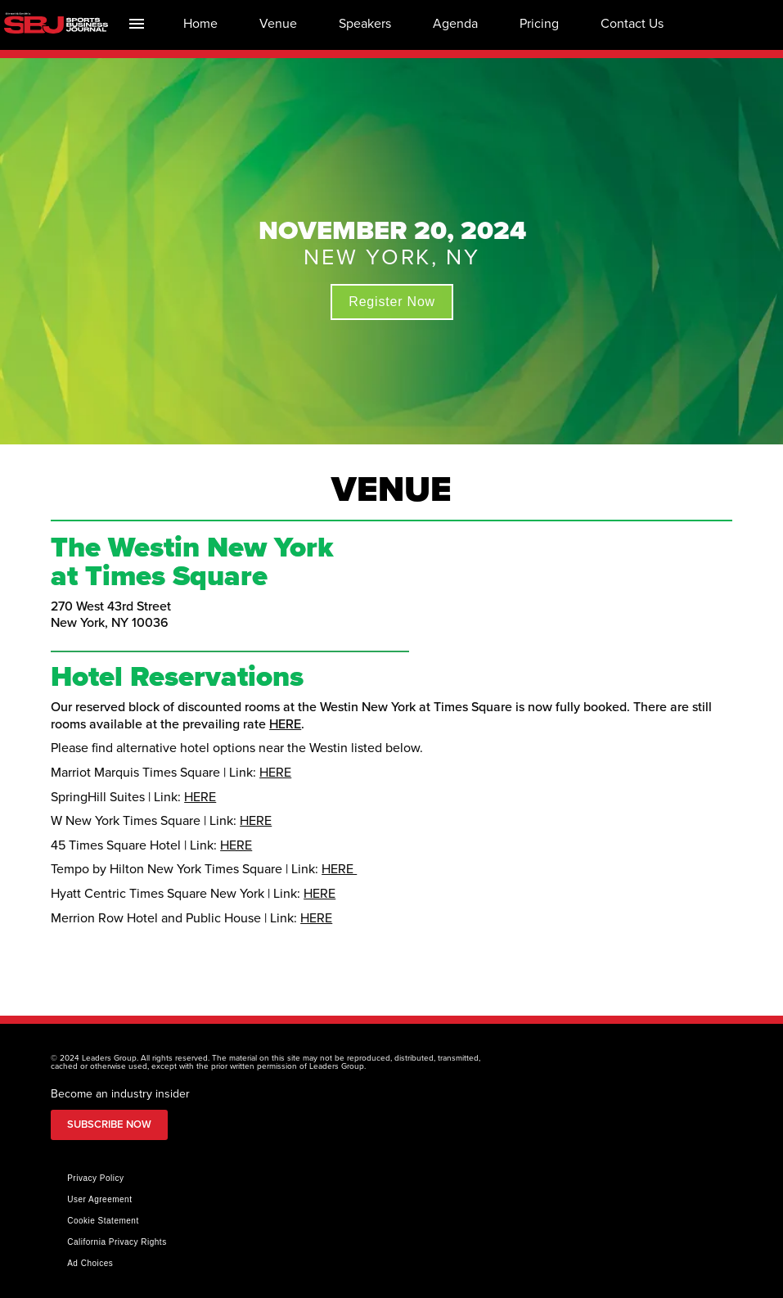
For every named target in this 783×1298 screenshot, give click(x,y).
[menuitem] (200, 23)
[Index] (136, 23)
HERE (285, 724)
